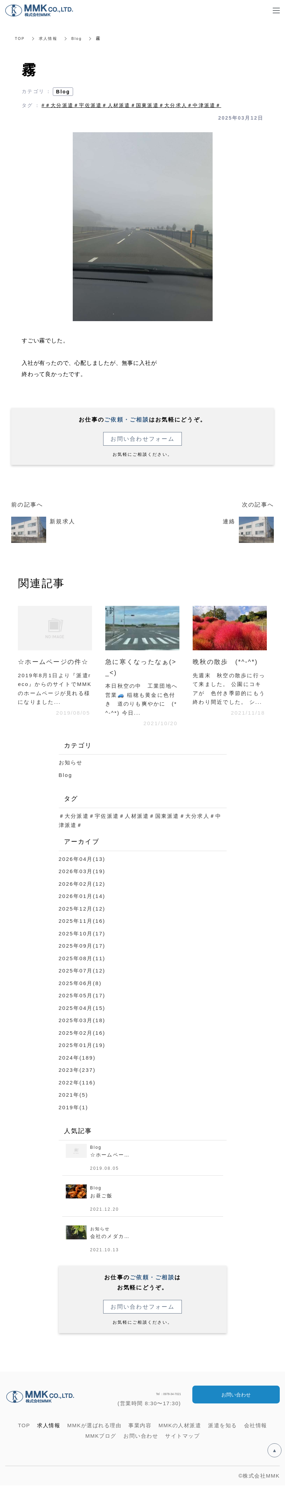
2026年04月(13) (82, 859)
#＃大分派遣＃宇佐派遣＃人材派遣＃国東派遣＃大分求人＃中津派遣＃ (131, 105)
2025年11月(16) (82, 921)
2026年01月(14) (82, 896)
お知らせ (71, 762)
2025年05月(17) (82, 995)
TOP (20, 38)
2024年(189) (77, 1058)
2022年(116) (77, 1082)
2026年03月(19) (82, 871)
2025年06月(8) (80, 983)
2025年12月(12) (82, 909)
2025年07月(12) (82, 971)
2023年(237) (77, 1070)
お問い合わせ (236, 1395)
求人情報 (50, 38)
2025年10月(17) (82, 933)
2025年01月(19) (82, 1045)
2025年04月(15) (82, 1008)
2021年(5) (73, 1095)
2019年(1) (73, 1107)
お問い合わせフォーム (142, 439)
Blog (79, 38)
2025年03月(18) (82, 1020)
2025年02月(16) (82, 1033)
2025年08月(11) (82, 958)
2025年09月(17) (82, 946)
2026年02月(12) (82, 884)
